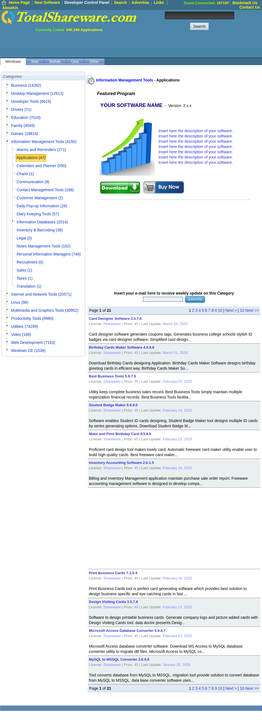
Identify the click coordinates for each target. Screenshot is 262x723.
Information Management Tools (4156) (43, 141)
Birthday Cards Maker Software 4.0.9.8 (121, 347)
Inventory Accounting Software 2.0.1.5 (121, 463)
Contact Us (249, 7)
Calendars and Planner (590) (41, 165)
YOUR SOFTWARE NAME (131, 105)
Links (159, 2)
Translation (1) (29, 286)
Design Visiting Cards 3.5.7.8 (113, 602)
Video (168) (21, 334)
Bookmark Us (244, 3)
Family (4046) (23, 125)
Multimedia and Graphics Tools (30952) (44, 310)
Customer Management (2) (40, 198)
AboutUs (10, 8)
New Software (47, 2)
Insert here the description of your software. (196, 131)
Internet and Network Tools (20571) (41, 294)
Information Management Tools (124, 80)
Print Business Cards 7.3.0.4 (113, 573)
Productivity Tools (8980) (32, 318)
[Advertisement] (161, 44)
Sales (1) (24, 270)
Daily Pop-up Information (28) (42, 206)
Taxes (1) (25, 278)
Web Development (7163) (33, 342)
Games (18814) (24, 133)
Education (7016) (26, 117)
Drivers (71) (21, 109)
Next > (231, 310)
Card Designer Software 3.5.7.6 (115, 318)
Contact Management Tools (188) (45, 190)
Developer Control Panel (87, 2)
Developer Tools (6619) (31, 101)
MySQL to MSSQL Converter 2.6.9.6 (119, 659)
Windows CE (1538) (28, 350)
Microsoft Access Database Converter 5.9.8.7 (127, 631)
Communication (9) (33, 182)
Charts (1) (25, 174)
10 (220, 310)
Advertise (140, 2)
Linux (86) (19, 302)
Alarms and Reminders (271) (41, 149)
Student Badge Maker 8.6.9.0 (113, 405)
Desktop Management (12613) (37, 93)
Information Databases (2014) (42, 222)
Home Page (19, 2)
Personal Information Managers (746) (49, 254)
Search (120, 2)
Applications (168, 80)
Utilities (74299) (24, 326)
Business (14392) (26, 85)
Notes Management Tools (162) (44, 246)
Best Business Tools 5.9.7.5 (112, 376)
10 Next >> (249, 310)
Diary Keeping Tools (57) (38, 214)
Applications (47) (31, 157)
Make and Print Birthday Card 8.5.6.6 (120, 434)
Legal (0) (24, 238)
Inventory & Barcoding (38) (40, 230)
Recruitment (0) (30, 262)
